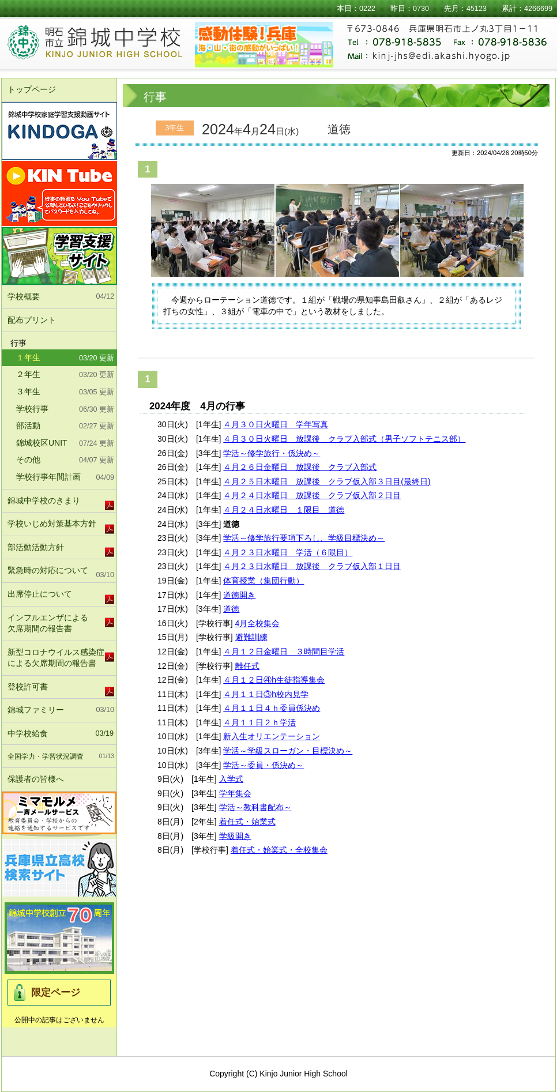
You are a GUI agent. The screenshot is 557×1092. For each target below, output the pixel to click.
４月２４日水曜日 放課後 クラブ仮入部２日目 (312, 495)
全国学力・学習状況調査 (60, 756)
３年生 (65, 392)
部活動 (65, 426)
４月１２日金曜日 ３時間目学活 (283, 651)
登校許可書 (27, 686)
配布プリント (31, 320)
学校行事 (65, 410)
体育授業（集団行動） (263, 580)
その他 (65, 460)
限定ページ (55, 992)
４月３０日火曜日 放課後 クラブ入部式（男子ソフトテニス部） (344, 438)
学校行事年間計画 (65, 478)
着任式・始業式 (247, 821)
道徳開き (239, 595)
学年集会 (235, 793)
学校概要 (60, 297)
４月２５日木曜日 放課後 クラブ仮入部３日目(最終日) (326, 481)
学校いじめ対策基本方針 (51, 523)
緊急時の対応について (60, 573)
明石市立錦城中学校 (108, 43)
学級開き (235, 836)
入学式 (231, 779)
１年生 (65, 358)
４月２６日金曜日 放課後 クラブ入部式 (300, 467)
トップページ (31, 89)
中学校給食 (60, 734)
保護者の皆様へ (60, 779)
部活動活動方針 (35, 547)
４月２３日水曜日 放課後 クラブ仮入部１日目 (312, 566)
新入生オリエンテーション (271, 736)
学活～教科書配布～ (255, 807)
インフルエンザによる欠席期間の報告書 (47, 623)
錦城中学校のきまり (43, 500)
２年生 (65, 375)
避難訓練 (251, 637)
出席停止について (39, 593)
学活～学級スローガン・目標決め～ (287, 750)
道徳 (231, 608)
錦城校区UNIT (65, 444)
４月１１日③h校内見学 (265, 694)
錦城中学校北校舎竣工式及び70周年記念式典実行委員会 (59, 938)
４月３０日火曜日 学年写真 (275, 424)
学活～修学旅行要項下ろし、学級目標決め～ (304, 538)
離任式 (247, 666)
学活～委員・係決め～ (263, 765)
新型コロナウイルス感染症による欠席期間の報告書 (55, 657)
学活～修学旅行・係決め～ (271, 453)
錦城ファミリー (60, 710)
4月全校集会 (257, 623)
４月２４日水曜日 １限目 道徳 (283, 509)
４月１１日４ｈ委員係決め (271, 708)
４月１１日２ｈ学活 (259, 722)
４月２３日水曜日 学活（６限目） (287, 552)
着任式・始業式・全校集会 (279, 849)
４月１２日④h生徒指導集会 (274, 679)
